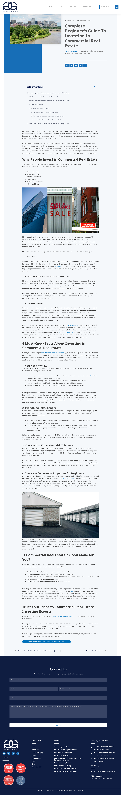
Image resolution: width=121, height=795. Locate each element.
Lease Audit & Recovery (62, 766)
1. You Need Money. (37, 104)
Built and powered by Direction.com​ (101, 778)
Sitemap (80, 790)
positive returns (72, 325)
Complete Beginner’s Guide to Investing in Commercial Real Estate (48, 93)
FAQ (33, 761)
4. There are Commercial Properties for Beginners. (47, 116)
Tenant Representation (62, 747)
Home (50, 7)
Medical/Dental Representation (65, 750)
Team (34, 755)
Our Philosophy (37, 753)
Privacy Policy (72, 790)
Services (73, 6)
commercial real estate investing (62, 616)
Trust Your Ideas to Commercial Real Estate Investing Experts (49, 123)
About (61, 6)
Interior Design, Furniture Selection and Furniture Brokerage (68, 759)
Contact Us (105, 7)
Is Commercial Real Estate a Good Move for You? (45, 120)
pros (72, 591)
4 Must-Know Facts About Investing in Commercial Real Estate (50, 100)
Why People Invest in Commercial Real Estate (44, 97)
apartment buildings (66, 479)
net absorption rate (66, 332)
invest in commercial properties (53, 353)
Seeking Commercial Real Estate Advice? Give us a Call (46, 642)
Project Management (61, 755)
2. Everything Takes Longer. (40, 108)
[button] (116, 7)
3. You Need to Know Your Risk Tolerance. (44, 112)
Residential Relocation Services (65, 768)
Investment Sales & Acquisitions (65, 771)
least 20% (88, 376)
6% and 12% (58, 266)
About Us (35, 750)
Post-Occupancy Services (63, 763)
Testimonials (89, 6)
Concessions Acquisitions (63, 753)
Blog (33, 764)
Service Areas (37, 767)
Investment (75, 51)
